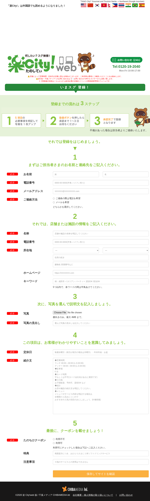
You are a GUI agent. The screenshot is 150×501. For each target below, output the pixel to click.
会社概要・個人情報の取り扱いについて (93, 495)
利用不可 (59, 439)
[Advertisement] (75, 29)
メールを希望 (61, 202)
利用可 (57, 443)
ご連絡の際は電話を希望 (66, 198)
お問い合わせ (126, 495)
